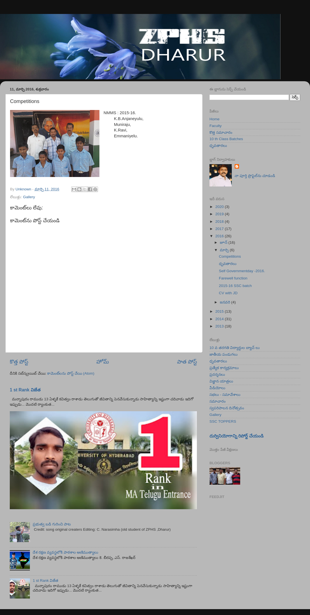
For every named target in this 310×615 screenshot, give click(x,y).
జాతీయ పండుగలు (223, 354)
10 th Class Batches (226, 139)
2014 (220, 319)
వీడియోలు (217, 388)
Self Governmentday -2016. (242, 271)
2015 (220, 311)
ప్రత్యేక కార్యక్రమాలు (224, 368)
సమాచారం (217, 401)
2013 (220, 326)
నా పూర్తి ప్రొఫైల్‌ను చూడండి (255, 176)
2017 (220, 229)
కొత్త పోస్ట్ (19, 362)
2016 (220, 236)
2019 (220, 214)
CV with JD (228, 293)
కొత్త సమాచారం (220, 132)
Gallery (29, 197)
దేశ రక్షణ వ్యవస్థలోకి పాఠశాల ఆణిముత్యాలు (65, 552)
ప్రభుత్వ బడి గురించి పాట (51, 524)
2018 (220, 221)
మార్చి (225, 250)
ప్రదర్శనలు (217, 374)
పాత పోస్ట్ (187, 362)
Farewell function (233, 278)
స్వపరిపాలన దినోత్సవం (226, 408)
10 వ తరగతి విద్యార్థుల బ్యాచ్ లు (234, 348)
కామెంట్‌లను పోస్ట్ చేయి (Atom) (70, 373)
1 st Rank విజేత (25, 389)
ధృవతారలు (218, 145)
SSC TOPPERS (222, 421)
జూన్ (224, 242)
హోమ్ (102, 362)
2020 (220, 207)
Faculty (215, 126)
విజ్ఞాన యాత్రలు (221, 381)
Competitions (230, 256)
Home (214, 119)
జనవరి (225, 302)
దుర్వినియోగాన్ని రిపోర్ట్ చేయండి (236, 436)
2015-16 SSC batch (235, 286)
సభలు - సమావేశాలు (224, 395)
